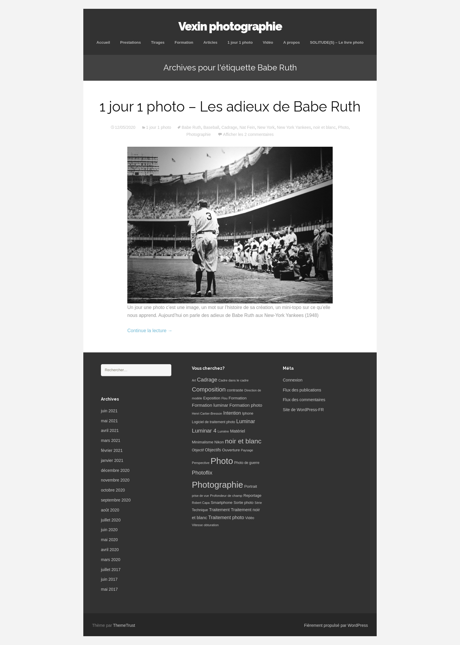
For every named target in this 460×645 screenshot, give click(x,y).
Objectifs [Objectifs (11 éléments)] (213, 450)
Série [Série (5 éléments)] (258, 502)
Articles (210, 42)
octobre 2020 (113, 490)
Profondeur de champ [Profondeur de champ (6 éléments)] (226, 495)
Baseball (211, 127)
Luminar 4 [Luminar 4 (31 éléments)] (204, 431)
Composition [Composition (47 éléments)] (209, 389)
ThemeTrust (124, 625)
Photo (343, 127)
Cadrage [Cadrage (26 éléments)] (207, 380)
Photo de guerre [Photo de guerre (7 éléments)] (246, 463)
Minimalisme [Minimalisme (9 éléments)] (202, 442)
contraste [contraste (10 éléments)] (235, 390)
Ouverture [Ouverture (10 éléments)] (231, 450)
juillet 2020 (111, 520)
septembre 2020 (116, 500)
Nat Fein (247, 127)
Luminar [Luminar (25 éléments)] (245, 421)
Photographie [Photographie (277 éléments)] (217, 484)
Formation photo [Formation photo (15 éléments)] (245, 405)
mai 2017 (109, 589)
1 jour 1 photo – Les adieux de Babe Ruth (230, 106)
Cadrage (229, 127)
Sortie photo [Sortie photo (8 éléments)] (243, 503)
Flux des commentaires (304, 399)
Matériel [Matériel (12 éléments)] (237, 431)
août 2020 (110, 510)
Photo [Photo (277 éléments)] (222, 461)
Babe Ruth (191, 127)
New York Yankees (294, 127)
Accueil (103, 42)
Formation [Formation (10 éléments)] (237, 398)
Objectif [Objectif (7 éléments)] (198, 450)
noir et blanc (324, 127)
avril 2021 (110, 430)
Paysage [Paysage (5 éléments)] (247, 450)
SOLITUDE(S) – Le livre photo (336, 42)
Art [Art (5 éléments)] (194, 380)
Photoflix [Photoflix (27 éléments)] (202, 473)
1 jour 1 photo (240, 42)
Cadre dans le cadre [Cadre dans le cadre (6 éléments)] (233, 380)
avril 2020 (110, 549)
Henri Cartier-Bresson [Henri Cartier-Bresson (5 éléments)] (207, 413)
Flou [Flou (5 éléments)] (224, 398)
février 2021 (112, 450)
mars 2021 (110, 440)
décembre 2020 (115, 470)
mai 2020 (109, 539)
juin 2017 (109, 579)
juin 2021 (109, 410)
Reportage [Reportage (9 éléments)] (252, 495)
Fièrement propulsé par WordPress (336, 625)
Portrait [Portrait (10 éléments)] (250, 486)
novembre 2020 (115, 480)
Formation (184, 42)
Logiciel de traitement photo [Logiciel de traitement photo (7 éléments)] (213, 422)
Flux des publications (302, 390)
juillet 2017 (111, 569)
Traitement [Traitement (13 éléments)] (219, 509)
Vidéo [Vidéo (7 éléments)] (249, 518)
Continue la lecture (149, 330)
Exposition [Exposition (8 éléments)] (211, 398)
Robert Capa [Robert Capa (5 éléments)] (200, 502)
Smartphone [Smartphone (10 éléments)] (221, 502)
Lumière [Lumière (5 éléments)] (223, 431)
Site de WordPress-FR (303, 409)
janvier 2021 (112, 460)
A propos (291, 42)
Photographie (198, 134)
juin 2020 (109, 529)
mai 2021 (109, 420)
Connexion (292, 380)
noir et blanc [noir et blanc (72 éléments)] (243, 441)
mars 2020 (110, 559)
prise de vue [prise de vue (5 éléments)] (200, 495)
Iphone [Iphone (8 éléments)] (247, 413)
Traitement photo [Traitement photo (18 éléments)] (226, 517)
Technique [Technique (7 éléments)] (200, 510)
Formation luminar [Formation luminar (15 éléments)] (210, 405)
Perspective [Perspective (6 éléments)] (200, 463)
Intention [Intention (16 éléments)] (232, 413)
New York (266, 127)
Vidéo (268, 42)
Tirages (158, 42)
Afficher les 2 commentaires (248, 134)
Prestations (130, 42)
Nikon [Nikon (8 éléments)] (219, 442)
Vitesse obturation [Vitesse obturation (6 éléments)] (205, 525)
